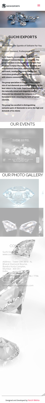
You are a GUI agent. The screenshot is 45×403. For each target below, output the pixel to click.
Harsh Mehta (33, 399)
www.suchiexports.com (13, 253)
